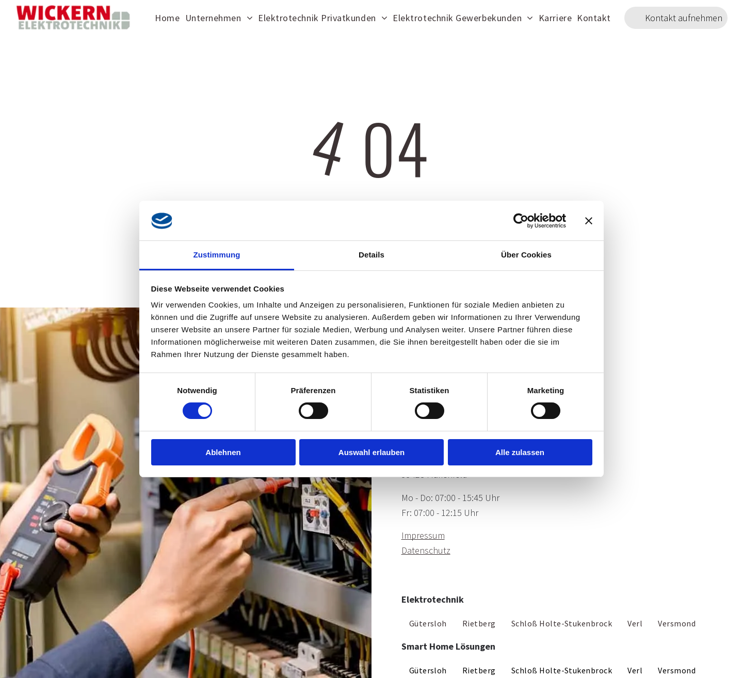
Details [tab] (371, 254)
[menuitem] (167, 17)
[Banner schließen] (588, 220)
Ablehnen (222, 452)
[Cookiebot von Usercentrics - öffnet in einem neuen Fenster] (521, 221)
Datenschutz (425, 550)
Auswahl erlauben (371, 452)
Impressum (423, 535)
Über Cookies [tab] (526, 254)
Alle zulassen (519, 452)
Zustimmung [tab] (216, 254)
